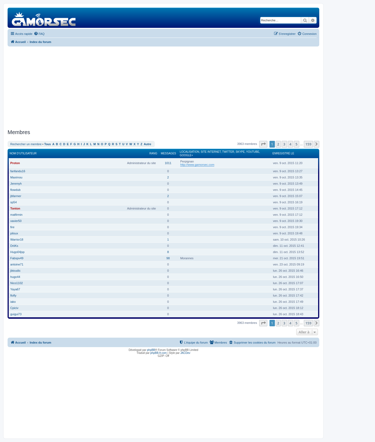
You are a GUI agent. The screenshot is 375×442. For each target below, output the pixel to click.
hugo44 (15, 276)
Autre (147, 144)
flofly (13, 295)
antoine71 (16, 264)
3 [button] (284, 144)
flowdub (15, 189)
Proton (15, 163)
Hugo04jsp (17, 252)
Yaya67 (15, 289)
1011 (168, 163)
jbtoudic (15, 270)
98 (168, 258)
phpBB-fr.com (158, 352)
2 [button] (278, 144)
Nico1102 (16, 283)
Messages (168, 153)
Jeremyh (16, 183)
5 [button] (296, 144)
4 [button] (290, 144)
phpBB (151, 349)
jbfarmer (15, 196)
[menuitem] (39, 34)
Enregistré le (283, 153)
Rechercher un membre (26, 144)
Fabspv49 (16, 258)
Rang (153, 153)
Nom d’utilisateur (23, 153)
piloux (14, 233)
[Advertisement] (163, 87)
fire (12, 227)
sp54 (13, 202)
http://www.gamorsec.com (197, 164)
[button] (263, 144)
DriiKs (14, 245)
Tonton (15, 208)
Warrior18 (16, 239)
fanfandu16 (17, 171)
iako (13, 301)
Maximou (16, 177)
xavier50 (16, 220)
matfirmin (16, 214)
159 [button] (308, 144)
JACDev (185, 352)
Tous (47, 144)
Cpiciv (14, 308)
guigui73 (16, 314)
